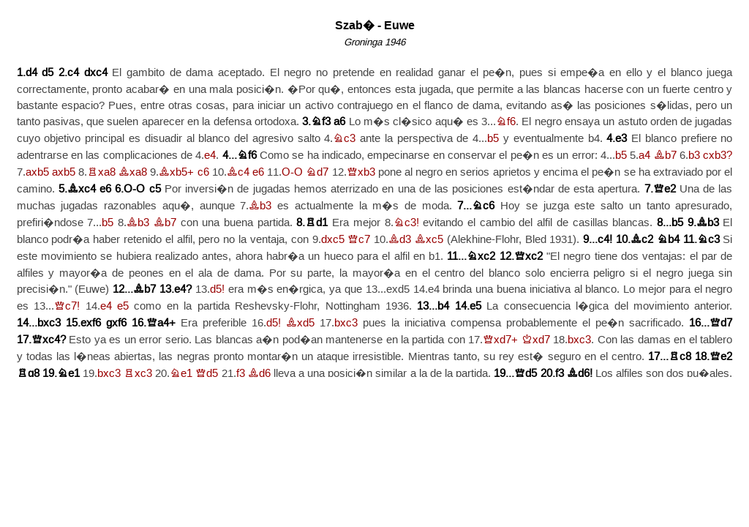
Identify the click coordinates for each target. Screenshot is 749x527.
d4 (31, 73)
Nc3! (406, 223)
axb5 (37, 172)
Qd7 (721, 323)
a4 (644, 155)
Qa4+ (161, 323)
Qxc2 (528, 256)
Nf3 (321, 122)
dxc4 (96, 73)
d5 (47, 73)
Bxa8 (132, 172)
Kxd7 (536, 340)
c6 (203, 172)
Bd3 (399, 239)
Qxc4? (48, 340)
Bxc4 (81, 189)
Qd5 (206, 373)
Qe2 (664, 189)
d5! (217, 289)
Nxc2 (481, 256)
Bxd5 (300, 323)
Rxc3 (138, 373)
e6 (258, 172)
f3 (240, 373)
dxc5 (333, 239)
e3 (621, 138)
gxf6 (116, 323)
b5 (493, 138)
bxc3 (49, 323)
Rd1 (316, 223)
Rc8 (680, 357)
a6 (339, 122)
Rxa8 (101, 172)
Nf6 (506, 122)
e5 (123, 306)
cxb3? (717, 155)
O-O (292, 172)
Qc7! (67, 306)
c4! (605, 239)
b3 (694, 155)
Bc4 (238, 172)
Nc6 (483, 206)
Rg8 (28, 373)
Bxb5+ (176, 172)
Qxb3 (361, 172)
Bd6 (259, 373)
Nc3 (344, 138)
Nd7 (317, 172)
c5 (155, 189)
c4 (73, 73)
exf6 (90, 323)
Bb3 (260, 206)
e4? (183, 289)
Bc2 (642, 239)
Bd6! (579, 373)
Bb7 (665, 155)
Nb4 (668, 239)
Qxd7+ (500, 340)
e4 (210, 155)
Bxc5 (429, 239)
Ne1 (68, 373)
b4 (443, 306)
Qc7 (358, 239)
